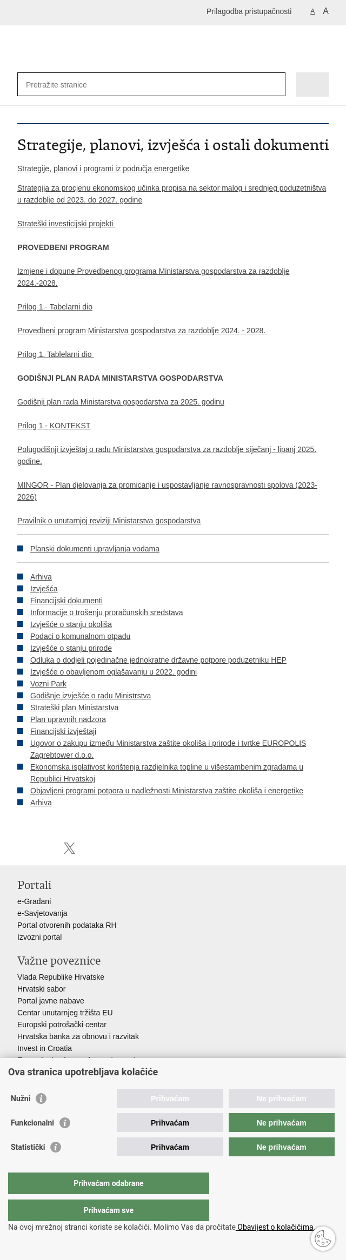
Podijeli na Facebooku (46, 848)
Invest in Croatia (44, 1048)
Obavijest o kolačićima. (275, 1227)
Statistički (28, 1168)
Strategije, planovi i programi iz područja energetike (103, 168)
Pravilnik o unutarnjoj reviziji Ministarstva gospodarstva (109, 520)
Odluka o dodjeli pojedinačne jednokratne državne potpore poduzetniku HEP (158, 660)
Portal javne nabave (50, 1000)
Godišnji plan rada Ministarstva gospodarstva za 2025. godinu (120, 401)
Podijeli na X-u (69, 848)
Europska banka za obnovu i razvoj (76, 1060)
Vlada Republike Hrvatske (60, 977)
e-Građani (34, 901)
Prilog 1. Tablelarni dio (55, 354)
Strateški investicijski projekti (66, 223)
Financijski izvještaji (63, 731)
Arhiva (41, 576)
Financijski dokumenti (66, 600)
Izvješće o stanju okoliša (71, 624)
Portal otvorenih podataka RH (67, 925)
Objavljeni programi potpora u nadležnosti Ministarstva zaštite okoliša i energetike (166, 790)
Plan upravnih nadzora (68, 719)
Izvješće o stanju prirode (71, 648)
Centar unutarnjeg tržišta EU (65, 1012)
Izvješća (44, 588)
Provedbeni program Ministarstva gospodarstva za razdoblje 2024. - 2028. (142, 330)
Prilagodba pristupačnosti (249, 11)
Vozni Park (48, 683)
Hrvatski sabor (41, 989)
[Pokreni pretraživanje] (275, 84)
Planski (42, 548)
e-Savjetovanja (42, 913)
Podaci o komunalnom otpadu (80, 636)
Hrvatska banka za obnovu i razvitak (78, 1036)
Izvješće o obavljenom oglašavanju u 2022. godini (113, 672)
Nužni (20, 1120)
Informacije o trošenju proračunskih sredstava (106, 612)
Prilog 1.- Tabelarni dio (54, 306)
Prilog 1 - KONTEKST (53, 425)
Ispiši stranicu (23, 848)
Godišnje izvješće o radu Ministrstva (90, 695)
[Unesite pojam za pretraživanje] (65, 84)
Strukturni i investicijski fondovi (68, 1072)
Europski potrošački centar (62, 1024)
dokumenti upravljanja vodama (107, 548)
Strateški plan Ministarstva (74, 707)
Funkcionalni (32, 1144)
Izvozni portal (39, 937)
